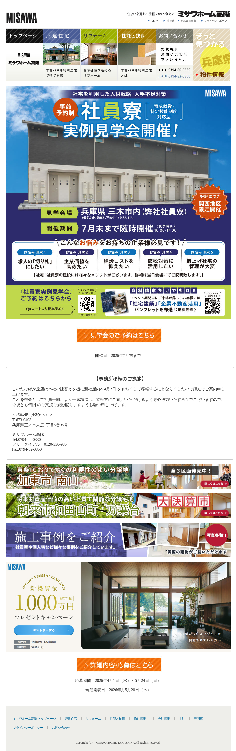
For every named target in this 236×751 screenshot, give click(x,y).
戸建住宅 (71, 718)
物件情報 (140, 718)
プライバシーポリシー (28, 727)
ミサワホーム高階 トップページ (34, 718)
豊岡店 (198, 718)
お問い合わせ (61, 727)
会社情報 (164, 718)
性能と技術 (117, 718)
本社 (182, 718)
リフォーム (93, 718)
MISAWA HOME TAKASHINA (115, 742)
